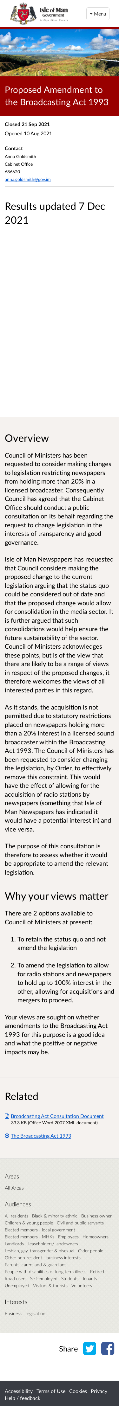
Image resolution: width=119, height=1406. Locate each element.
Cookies (78, 1391)
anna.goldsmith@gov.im (28, 179)
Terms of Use (50, 1391)
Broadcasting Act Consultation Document (54, 1116)
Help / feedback (22, 1398)
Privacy (99, 1391)
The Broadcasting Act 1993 (38, 1136)
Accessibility (19, 1391)
